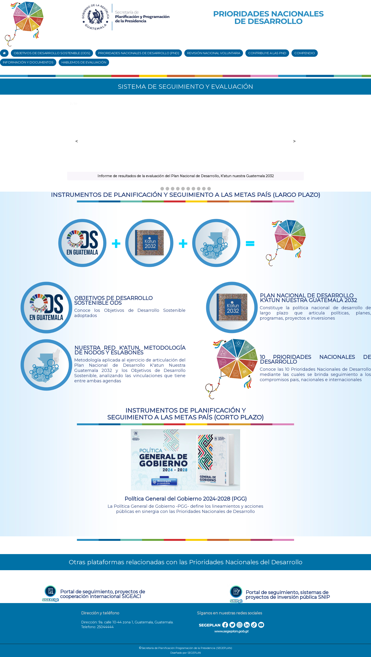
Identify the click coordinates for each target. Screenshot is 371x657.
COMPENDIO (304, 53)
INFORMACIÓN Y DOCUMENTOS (28, 62)
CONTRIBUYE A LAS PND (267, 53)
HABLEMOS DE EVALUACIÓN (84, 62)
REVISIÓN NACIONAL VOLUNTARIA (213, 53)
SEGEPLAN (194, 652)
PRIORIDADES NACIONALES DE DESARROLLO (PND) (138, 53)
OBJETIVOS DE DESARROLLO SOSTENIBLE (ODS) (52, 53)
